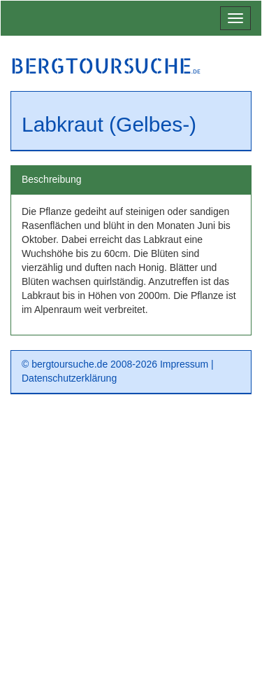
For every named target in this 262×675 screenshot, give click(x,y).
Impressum (184, 364)
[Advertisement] (131, 539)
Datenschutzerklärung (69, 378)
